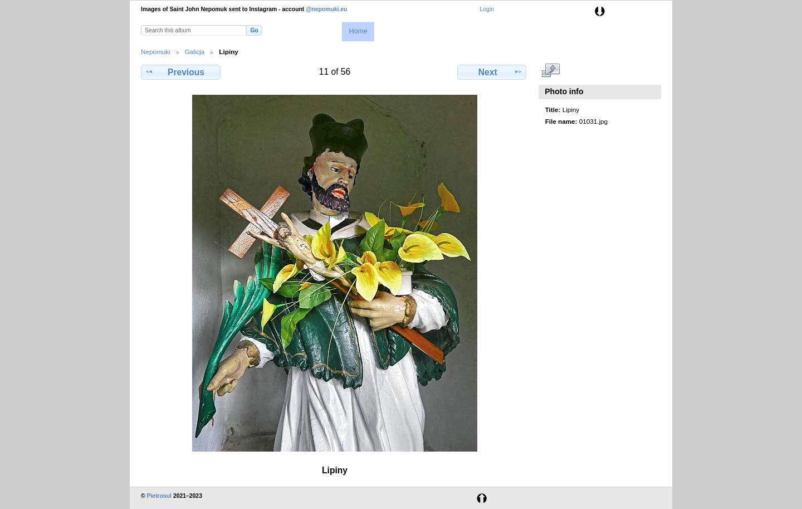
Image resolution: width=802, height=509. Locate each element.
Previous (180, 72)
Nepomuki (155, 51)
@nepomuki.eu (326, 9)
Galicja (195, 51)
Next (492, 72)
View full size (551, 71)
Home (358, 31)
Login (487, 9)
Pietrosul (159, 496)
